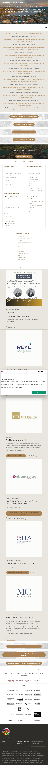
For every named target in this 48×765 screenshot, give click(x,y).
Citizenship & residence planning (36, 171)
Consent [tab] (8, 375)
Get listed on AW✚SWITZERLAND (20, 21)
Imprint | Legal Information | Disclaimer (23, 742)
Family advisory (9, 216)
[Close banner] (46, 371)
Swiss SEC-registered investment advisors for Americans (24, 116)
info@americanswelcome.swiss (38, 746)
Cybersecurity (32, 211)
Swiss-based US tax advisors (24, 156)
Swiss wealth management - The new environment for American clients (24, 663)
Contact (6, 21)
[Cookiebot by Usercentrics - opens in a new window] (37, 371)
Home (3, 741)
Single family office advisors (12, 207)
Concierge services (33, 185)
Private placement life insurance (13, 205)
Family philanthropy (10, 223)
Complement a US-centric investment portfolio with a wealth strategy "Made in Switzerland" (24, 654)
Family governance (10, 219)
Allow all (39, 392)
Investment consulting (22, 236)
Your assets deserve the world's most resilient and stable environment (24, 646)
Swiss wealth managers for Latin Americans (24, 132)
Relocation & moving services (35, 179)
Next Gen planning (10, 221)
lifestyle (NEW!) (35, 188)
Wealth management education (13, 225)
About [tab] (39, 375)
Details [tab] (24, 375)
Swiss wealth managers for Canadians (23, 124)
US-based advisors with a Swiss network (24, 139)
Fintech (30, 209)
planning (36, 177)
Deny (24, 392)
